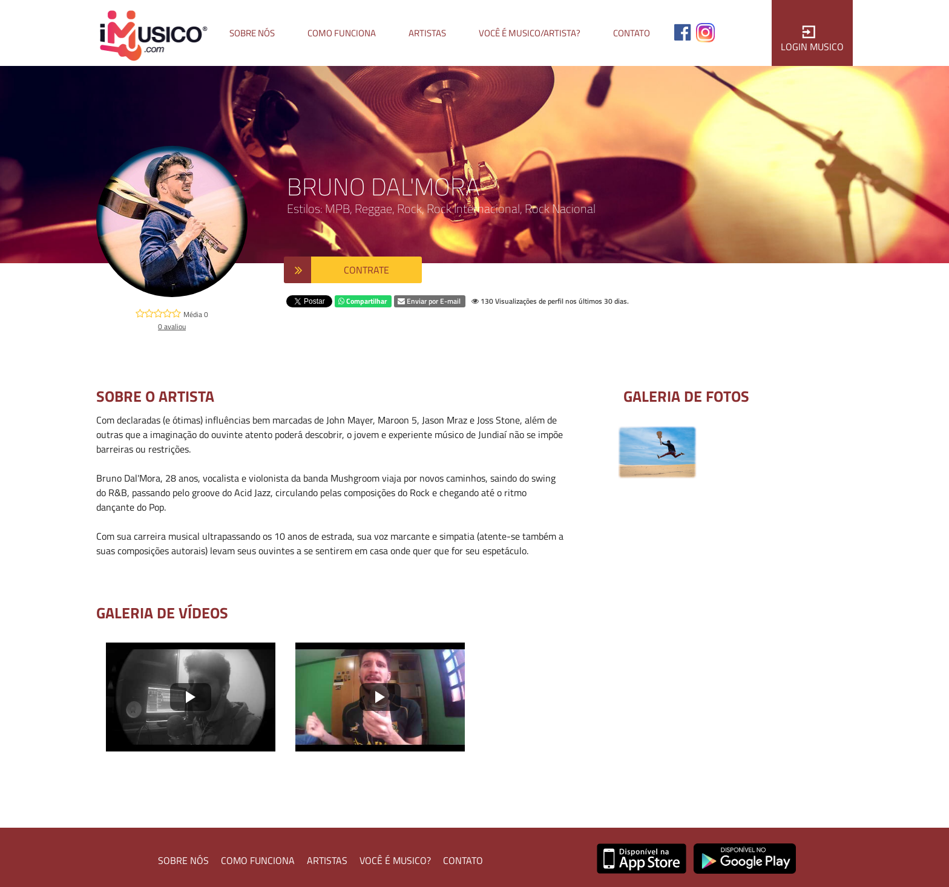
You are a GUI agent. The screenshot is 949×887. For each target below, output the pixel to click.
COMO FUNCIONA (258, 860)
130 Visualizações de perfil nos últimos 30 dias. (550, 301)
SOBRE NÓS (183, 860)
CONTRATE (366, 270)
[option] (657, 452)
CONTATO (463, 860)
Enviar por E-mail (429, 301)
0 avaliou (172, 326)
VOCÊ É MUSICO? (395, 860)
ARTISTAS (327, 860)
